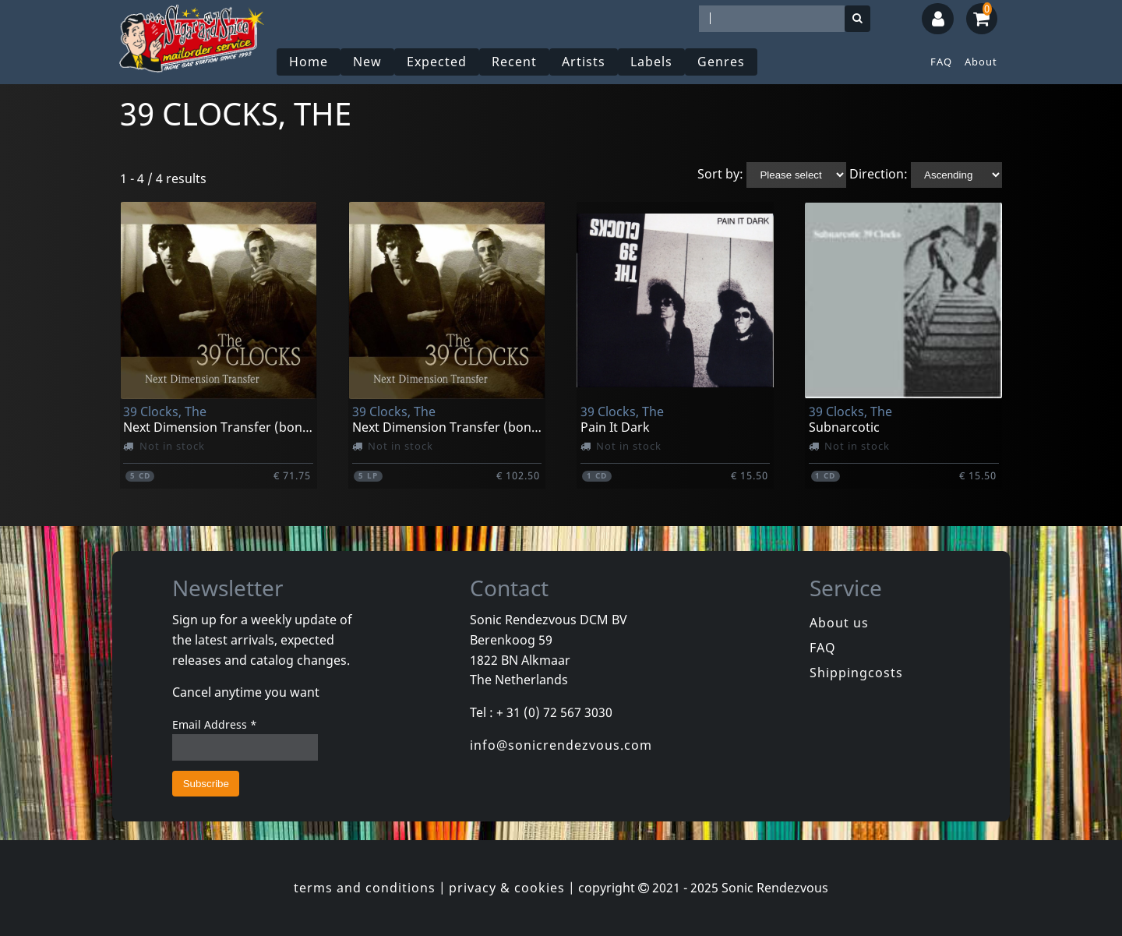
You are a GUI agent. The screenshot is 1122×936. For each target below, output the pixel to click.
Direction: (878, 173)
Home (308, 61)
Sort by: (720, 173)
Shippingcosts (856, 672)
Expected (437, 61)
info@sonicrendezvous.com (561, 745)
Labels (651, 61)
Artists (583, 61)
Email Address (214, 724)
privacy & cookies (507, 887)
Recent (514, 61)
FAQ (941, 62)
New (367, 61)
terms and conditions (365, 887)
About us (839, 622)
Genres (721, 61)
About (981, 62)
